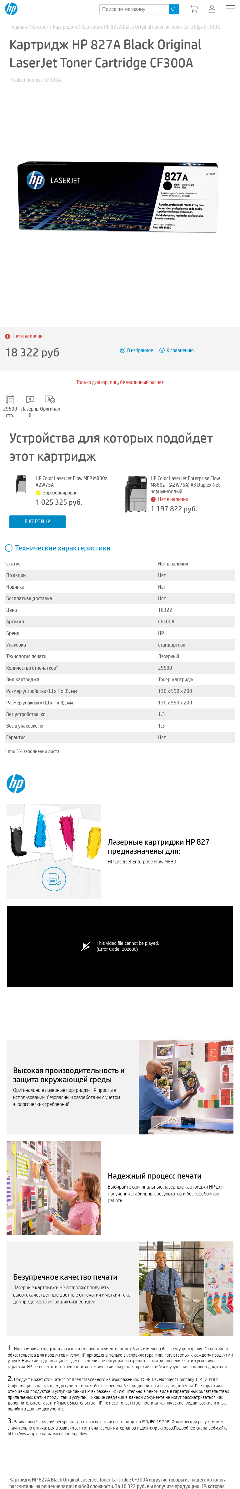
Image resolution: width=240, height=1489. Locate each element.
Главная (18, 27)
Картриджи (65, 27)
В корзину (37, 521)
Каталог (39, 27)
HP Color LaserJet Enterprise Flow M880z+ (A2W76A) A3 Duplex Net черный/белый (185, 485)
